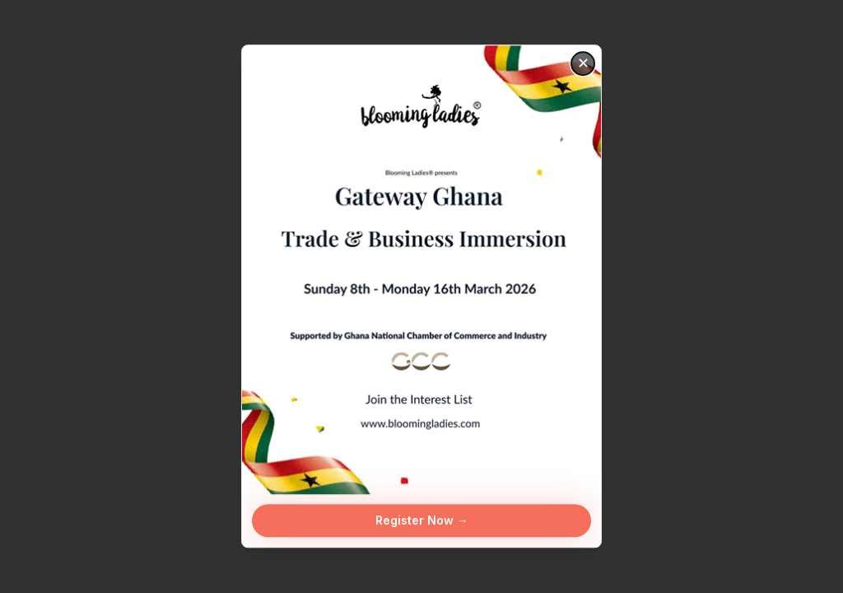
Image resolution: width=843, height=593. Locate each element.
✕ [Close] (583, 63)
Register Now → (421, 521)
